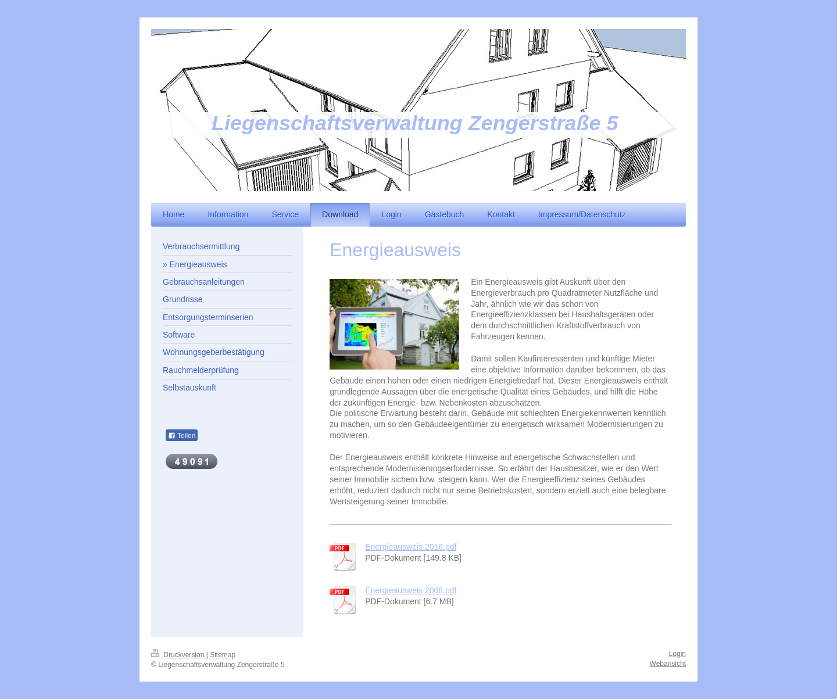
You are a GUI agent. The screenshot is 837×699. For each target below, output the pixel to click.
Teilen (181, 436)
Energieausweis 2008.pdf (410, 590)
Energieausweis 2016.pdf (410, 546)
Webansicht (668, 663)
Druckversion (178, 655)
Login (677, 654)
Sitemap (222, 655)
